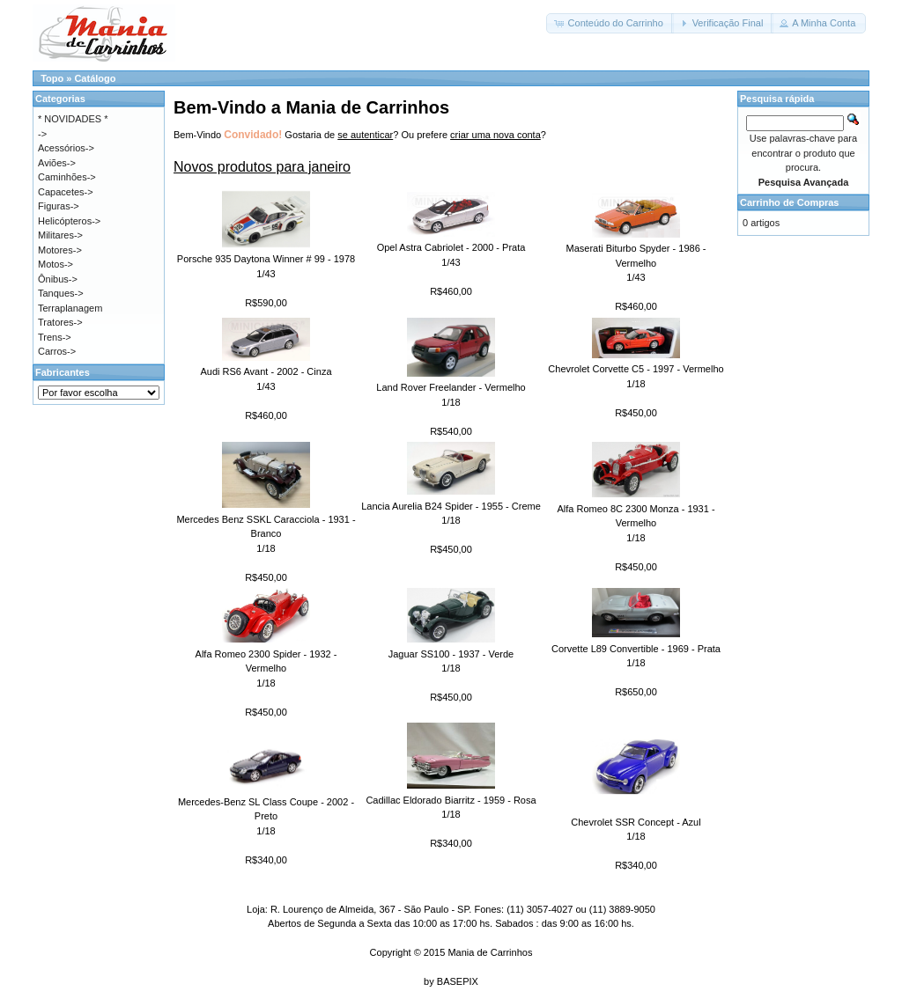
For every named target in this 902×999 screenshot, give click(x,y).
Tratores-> (60, 322)
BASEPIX (457, 981)
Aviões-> (57, 163)
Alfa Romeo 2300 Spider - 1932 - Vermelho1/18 (266, 668)
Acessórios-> (66, 148)
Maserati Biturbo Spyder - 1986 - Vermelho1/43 (636, 263)
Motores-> (60, 250)
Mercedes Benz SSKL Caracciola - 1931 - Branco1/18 (265, 534)
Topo (52, 78)
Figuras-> (58, 206)
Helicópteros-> (69, 221)
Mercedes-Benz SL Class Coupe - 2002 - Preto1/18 (266, 816)
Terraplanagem (70, 308)
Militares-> (60, 235)
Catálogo (94, 78)
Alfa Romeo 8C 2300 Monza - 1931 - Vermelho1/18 (635, 523)
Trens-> (54, 337)
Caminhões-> (67, 177)
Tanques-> (61, 293)
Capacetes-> (65, 192)
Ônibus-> (58, 279)
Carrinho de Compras (789, 202)
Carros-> (57, 351)
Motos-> (55, 264)
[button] (609, 23)
